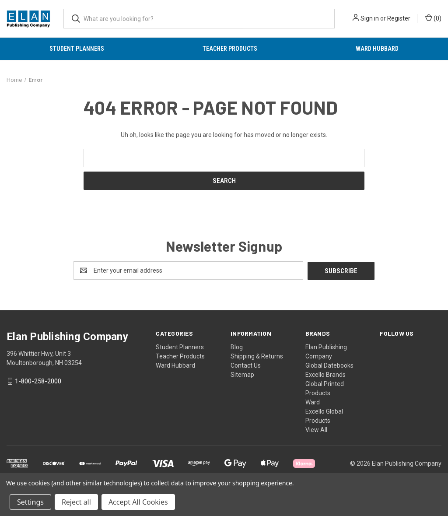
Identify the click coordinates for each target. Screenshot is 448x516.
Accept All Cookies (138, 502)
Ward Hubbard (377, 48)
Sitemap (242, 374)
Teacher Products (230, 48)
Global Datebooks (329, 365)
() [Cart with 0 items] (433, 18)
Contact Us (246, 365)
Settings (30, 502)
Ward (312, 401)
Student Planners (76, 48)
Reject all (76, 502)
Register (398, 18)
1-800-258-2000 (38, 381)
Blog (237, 346)
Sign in (369, 18)
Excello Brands (325, 374)
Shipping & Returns (257, 355)
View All (316, 429)
